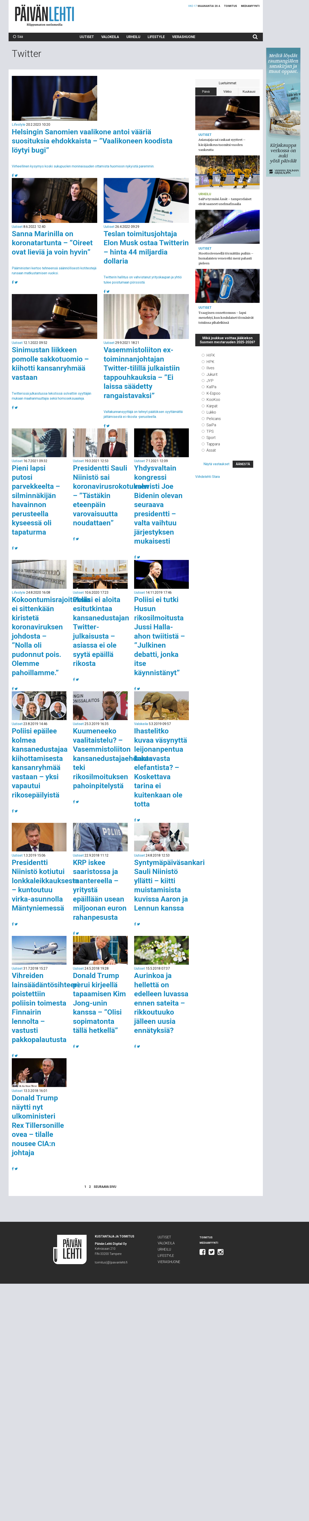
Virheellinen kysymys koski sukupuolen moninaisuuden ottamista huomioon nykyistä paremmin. (83, 166)
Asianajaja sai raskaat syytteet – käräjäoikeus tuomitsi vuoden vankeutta (221, 145)
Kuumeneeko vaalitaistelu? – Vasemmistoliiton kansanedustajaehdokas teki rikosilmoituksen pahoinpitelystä (113, 758)
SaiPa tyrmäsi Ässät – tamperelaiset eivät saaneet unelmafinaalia (224, 201)
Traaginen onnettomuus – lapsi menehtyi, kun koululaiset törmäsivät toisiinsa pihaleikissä (226, 318)
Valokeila (110, 37)
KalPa (211, 387)
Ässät (211, 450)
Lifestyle (156, 37)
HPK (210, 361)
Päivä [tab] (206, 92)
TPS (210, 431)
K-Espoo (213, 393)
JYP (210, 380)
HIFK (210, 355)
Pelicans (213, 418)
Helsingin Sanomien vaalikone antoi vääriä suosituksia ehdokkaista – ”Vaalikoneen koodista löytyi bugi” (92, 140)
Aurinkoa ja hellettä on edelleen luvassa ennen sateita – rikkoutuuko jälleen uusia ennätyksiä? (161, 1003)
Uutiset (87, 37)
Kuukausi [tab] (249, 92)
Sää (18, 37)
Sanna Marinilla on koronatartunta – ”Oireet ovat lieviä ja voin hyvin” (52, 242)
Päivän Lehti (44, 15)
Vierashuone (183, 37)
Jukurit (212, 374)
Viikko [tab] (227, 92)
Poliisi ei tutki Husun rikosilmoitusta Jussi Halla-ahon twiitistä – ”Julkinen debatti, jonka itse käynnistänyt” (159, 636)
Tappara (213, 444)
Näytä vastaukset (216, 464)
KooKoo (213, 399)
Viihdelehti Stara (207, 477)
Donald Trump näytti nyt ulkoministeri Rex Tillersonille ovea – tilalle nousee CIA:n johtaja (38, 1125)
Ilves (210, 368)
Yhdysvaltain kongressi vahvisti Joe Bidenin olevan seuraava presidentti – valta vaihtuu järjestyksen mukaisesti (158, 504)
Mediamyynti (250, 6)
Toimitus (230, 6)
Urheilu (133, 37)
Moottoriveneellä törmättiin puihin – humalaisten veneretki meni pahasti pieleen (225, 258)
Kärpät (212, 406)
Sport (211, 437)
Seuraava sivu (105, 1186)
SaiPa (211, 425)
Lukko (211, 412)
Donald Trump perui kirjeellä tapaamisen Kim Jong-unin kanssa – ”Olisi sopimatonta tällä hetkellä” (99, 1003)
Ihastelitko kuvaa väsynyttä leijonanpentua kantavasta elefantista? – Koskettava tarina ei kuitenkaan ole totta (160, 767)
